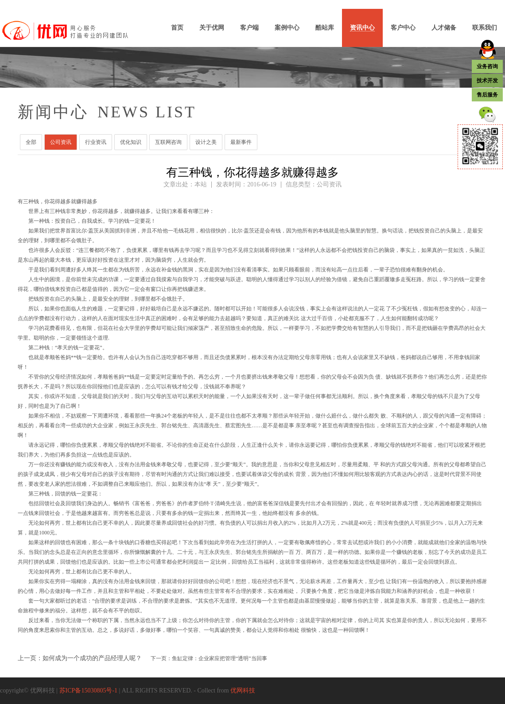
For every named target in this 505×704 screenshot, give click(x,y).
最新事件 (241, 142)
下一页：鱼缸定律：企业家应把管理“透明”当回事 (209, 658)
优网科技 (242, 690)
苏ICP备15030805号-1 (88, 690)
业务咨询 (487, 66)
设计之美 (206, 142)
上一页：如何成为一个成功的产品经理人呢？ (80, 658)
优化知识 (130, 142)
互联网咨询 (168, 142)
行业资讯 (95, 142)
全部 (31, 142)
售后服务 (487, 95)
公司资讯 (60, 142)
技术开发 (487, 80)
